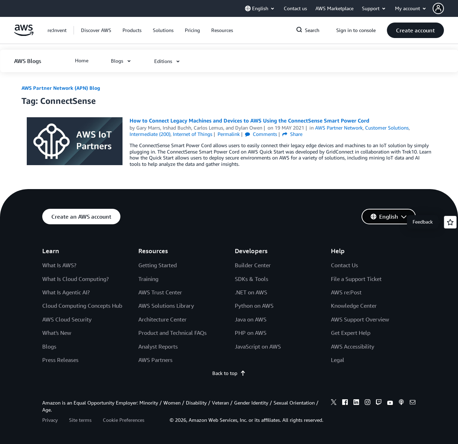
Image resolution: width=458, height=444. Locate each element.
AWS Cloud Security (67, 319)
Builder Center (253, 265)
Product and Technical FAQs (172, 332)
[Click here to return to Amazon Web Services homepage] (23, 34)
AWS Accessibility (352, 346)
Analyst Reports (158, 346)
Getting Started (157, 265)
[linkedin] (356, 403)
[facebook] (345, 403)
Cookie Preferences (123, 420)
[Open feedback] (450, 222)
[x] (334, 403)
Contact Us (344, 265)
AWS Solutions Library (166, 305)
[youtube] (390, 403)
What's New (56, 332)
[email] (412, 403)
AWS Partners (155, 359)
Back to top (229, 373)
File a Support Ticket (356, 278)
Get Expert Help (350, 332)
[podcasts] (401, 403)
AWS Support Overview (360, 319)
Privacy (50, 420)
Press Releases (60, 359)
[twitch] (379, 403)
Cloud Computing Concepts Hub (82, 305)
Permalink (229, 134)
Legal (337, 359)
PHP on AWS (250, 332)
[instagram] (367, 403)
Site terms (80, 420)
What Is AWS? (59, 265)
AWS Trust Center (160, 292)
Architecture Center (162, 319)
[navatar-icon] (438, 8)
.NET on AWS (251, 292)
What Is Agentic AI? (66, 292)
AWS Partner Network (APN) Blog (60, 88)
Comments (261, 134)
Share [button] (292, 134)
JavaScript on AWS (258, 346)
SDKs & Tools (251, 278)
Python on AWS (254, 305)
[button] (445, 8)
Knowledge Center (354, 305)
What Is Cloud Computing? (75, 278)
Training (148, 278)
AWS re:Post (346, 292)
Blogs (49, 346)
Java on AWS (250, 319)
